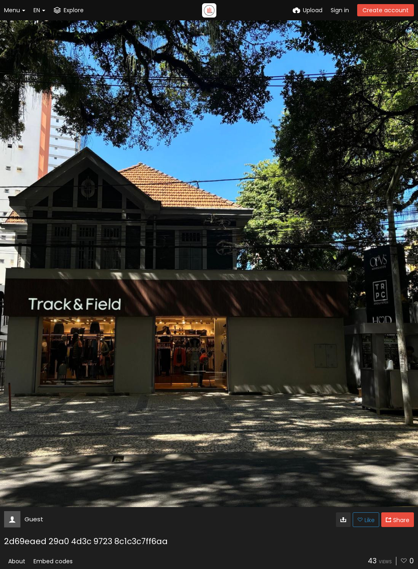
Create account (385, 10)
